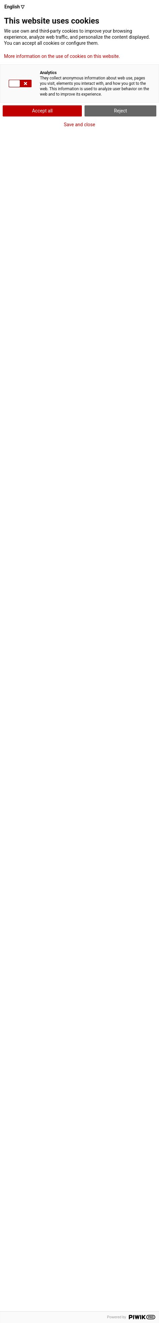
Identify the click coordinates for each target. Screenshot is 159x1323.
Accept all (42, 110)
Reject (120, 110)
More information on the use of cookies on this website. (62, 56)
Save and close (79, 124)
